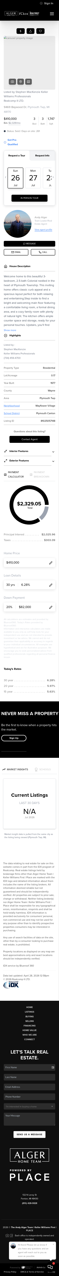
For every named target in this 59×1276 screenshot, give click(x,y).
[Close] (53, 1244)
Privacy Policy (10, 1272)
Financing (30, 1025)
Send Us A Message (29, 1134)
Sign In (46, 3)
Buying (29, 1016)
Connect (29, 1039)
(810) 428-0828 (29, 1203)
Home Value (29, 1030)
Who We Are (29, 1035)
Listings (29, 1012)
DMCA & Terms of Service (32, 1272)
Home (29, 1007)
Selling (29, 1021)
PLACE (29, 1230)
